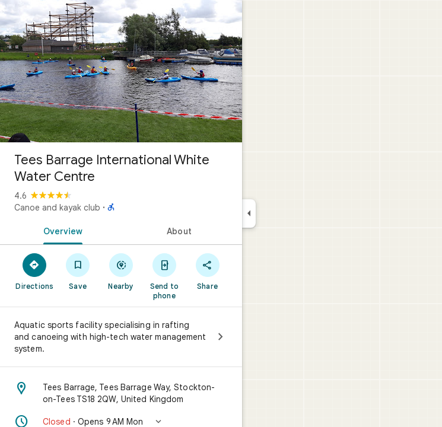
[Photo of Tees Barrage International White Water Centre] (121, 71)
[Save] (78, 271)
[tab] (60, 230)
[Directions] (34, 271)
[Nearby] (121, 271)
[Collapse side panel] (249, 213)
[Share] (207, 271)
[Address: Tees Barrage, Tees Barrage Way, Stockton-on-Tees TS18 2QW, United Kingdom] (121, 393)
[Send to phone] (164, 276)
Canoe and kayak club (57, 207)
